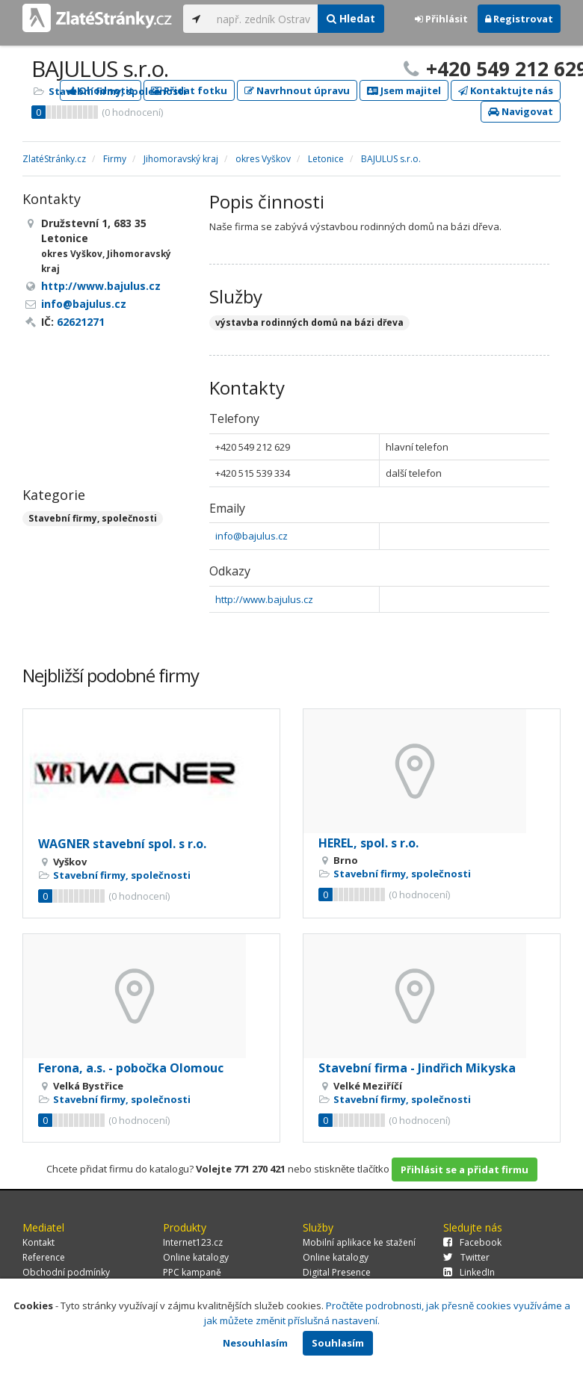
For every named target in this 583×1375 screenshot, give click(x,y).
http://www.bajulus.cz (264, 599)
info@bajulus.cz (251, 536)
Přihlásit (441, 18)
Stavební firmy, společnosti (117, 91)
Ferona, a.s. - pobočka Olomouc (130, 1068)
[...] (263, 18)
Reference (43, 1257)
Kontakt (38, 1242)
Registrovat (519, 18)
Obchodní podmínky (66, 1272)
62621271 (81, 322)
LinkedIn (469, 1272)
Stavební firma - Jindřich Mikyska (417, 1068)
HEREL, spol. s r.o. (368, 843)
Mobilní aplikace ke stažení (359, 1242)
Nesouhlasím (255, 1343)
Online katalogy (196, 1257)
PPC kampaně (192, 1272)
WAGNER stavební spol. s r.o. (122, 843)
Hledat (351, 18)
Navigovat (520, 111)
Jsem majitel (404, 90)
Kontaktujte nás (505, 90)
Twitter (466, 1257)
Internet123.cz (193, 1242)
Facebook (472, 1242)
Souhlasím (338, 1343)
